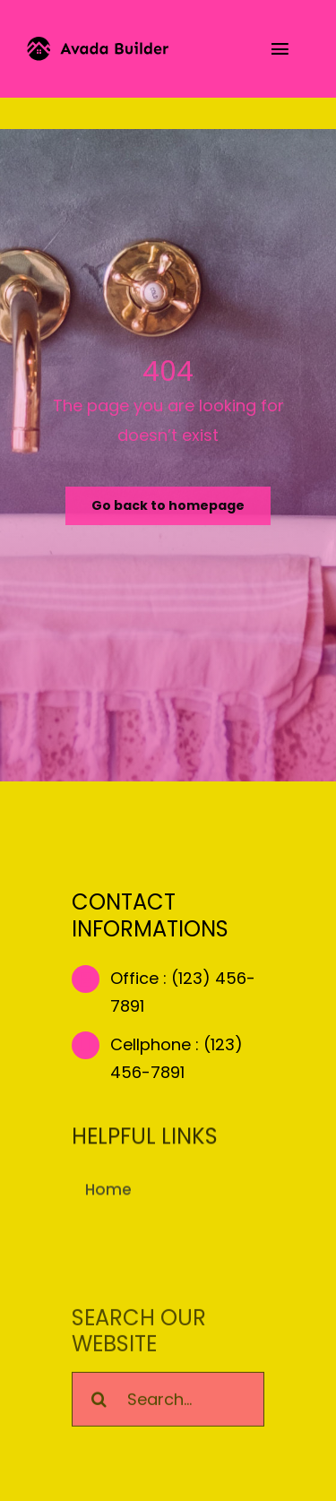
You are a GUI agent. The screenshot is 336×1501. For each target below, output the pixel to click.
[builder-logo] (97, 44)
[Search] (99, 1401)
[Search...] (168, 1401)
